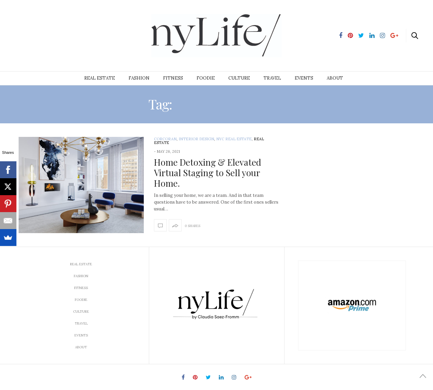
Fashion (139, 78)
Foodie (206, 78)
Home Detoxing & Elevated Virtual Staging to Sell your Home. (207, 172)
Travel (272, 78)
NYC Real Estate (234, 139)
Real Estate (99, 78)
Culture (239, 78)
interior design (196, 139)
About (335, 78)
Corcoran (165, 139)
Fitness (173, 78)
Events (304, 78)
